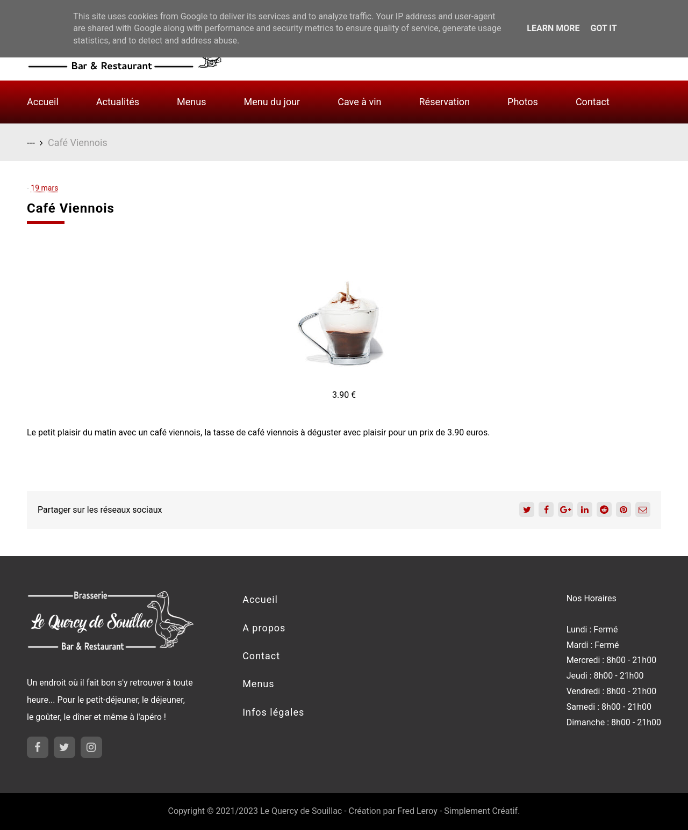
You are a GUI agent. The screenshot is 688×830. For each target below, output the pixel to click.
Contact (593, 101)
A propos (263, 628)
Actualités (117, 101)
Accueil (43, 101)
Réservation (444, 101)
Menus (191, 101)
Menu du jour (271, 101)
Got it (603, 28)
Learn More (553, 28)
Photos (522, 101)
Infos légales (273, 712)
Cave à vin (359, 101)
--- (31, 142)
